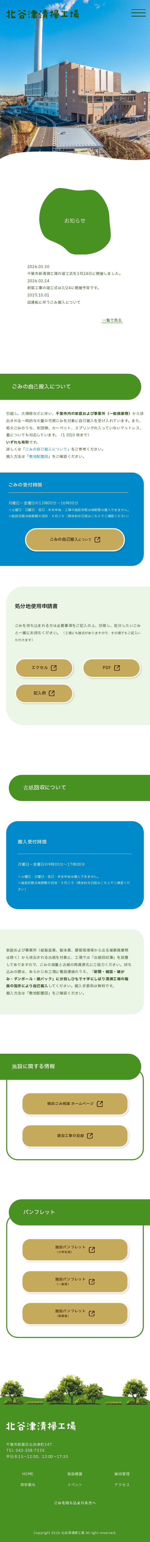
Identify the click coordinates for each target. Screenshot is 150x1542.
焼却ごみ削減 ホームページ (70, 1104)
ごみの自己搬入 (71, 539)
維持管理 (122, 1474)
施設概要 (75, 1474)
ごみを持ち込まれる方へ (75, 1503)
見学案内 (28, 1485)
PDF (107, 668)
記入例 (40, 693)
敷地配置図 (38, 456)
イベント (75, 1485)
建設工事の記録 (70, 1136)
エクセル (39, 668)
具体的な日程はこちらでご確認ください (97, 516)
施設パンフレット (70, 1249)
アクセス (122, 1485)
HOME (28, 1474)
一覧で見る (112, 320)
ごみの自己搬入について (46, 449)
